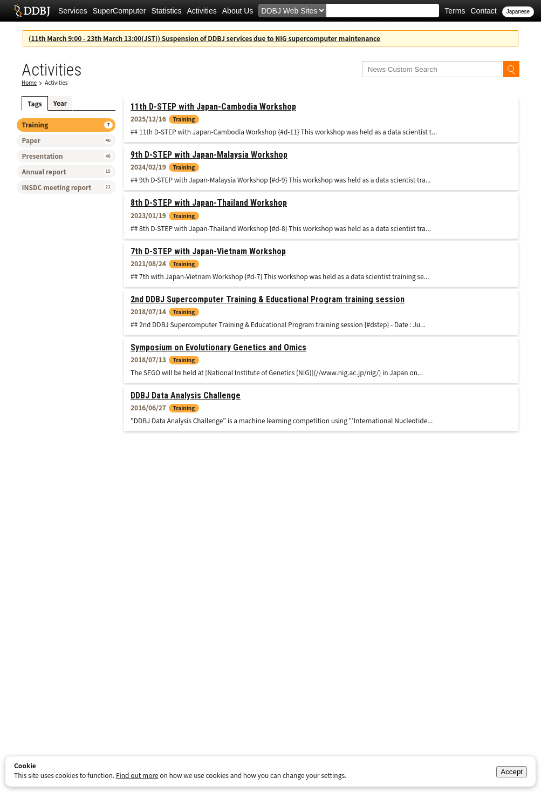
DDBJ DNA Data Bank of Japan (32, 11)
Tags (35, 103)
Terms (454, 10)
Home (29, 82)
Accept (512, 772)
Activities (202, 10)
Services (72, 10)
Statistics (167, 10)
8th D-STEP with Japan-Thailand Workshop (209, 203)
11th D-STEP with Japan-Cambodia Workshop (213, 106)
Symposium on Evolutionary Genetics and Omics (218, 347)
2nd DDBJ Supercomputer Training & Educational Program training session (268, 299)
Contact (483, 10)
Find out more (137, 775)
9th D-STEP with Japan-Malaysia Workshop (209, 155)
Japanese (518, 12)
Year (60, 102)
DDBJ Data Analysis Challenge (186, 395)
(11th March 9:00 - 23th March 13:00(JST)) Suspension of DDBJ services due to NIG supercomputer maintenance (204, 38)
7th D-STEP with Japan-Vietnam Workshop (208, 251)
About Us (238, 10)
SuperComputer (119, 10)
